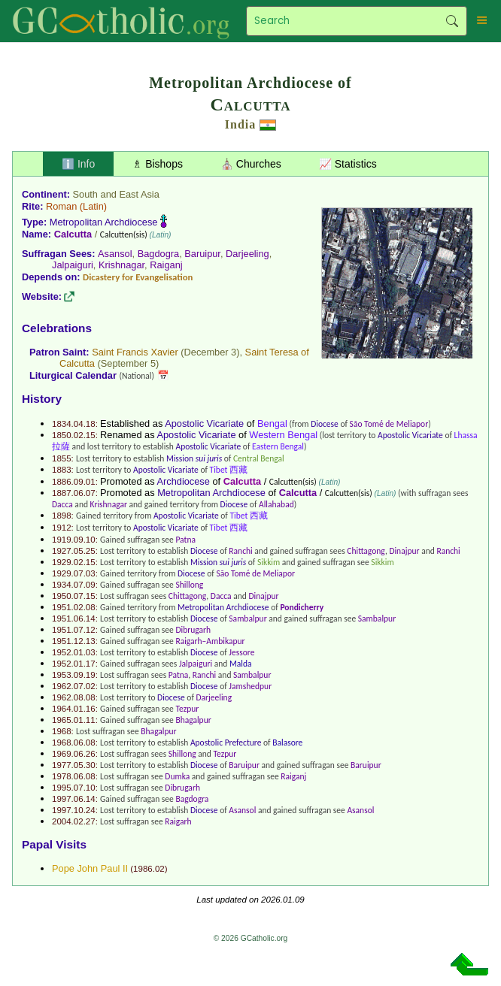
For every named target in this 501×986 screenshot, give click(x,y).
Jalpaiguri (72, 265)
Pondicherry (301, 607)
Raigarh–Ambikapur (209, 641)
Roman (61, 206)
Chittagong (366, 551)
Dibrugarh (193, 630)
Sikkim (268, 562)
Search (452, 21)
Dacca (62, 504)
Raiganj (166, 265)
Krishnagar (121, 265)
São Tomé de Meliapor (389, 424)
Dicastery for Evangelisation (138, 277)
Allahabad (276, 504)
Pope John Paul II (90, 868)
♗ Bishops (157, 164)
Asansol (115, 253)
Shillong (189, 584)
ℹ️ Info (78, 164)
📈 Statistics (348, 164)
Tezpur (187, 708)
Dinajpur (404, 551)
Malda (240, 663)
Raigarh (178, 821)
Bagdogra (159, 253)
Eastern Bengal (278, 446)
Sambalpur (247, 618)
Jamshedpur (250, 686)
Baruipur (202, 253)
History (42, 398)
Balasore (287, 742)
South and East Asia (116, 194)
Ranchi (240, 551)
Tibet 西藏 (228, 469)
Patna (185, 539)
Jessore (241, 652)
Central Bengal (258, 458)
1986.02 (149, 868)
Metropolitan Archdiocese (104, 222)
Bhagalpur (193, 720)
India (240, 124)
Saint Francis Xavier (135, 352)
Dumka (177, 776)
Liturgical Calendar (73, 375)
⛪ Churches (250, 164)
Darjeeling (247, 253)
